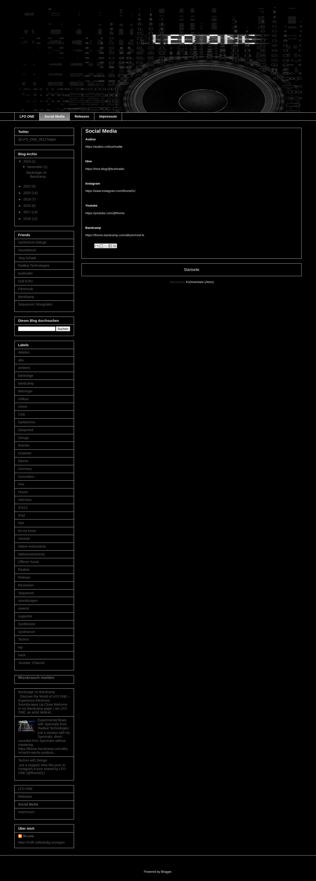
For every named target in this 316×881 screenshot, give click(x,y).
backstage (25, 375)
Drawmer (25, 453)
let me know (27, 531)
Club (21, 414)
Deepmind (25, 430)
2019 (27, 199)
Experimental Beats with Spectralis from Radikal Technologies (53, 724)
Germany (25, 469)
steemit (23, 608)
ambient (24, 368)
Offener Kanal (28, 562)
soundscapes (28, 600)
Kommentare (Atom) (200, 282)
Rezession (26, 585)
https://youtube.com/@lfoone (105, 213)
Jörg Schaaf (27, 258)
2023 (27, 186)
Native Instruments (32, 546)
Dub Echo (25, 281)
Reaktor (24, 569)
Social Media (54, 116)
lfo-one (28, 836)
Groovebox (26, 476)
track (21, 655)
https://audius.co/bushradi (103, 146)
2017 (27, 212)
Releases (82, 116)
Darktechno (26, 422)
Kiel (21, 523)
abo (21, 360)
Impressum (108, 116)
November (35, 167)
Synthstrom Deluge (32, 242)
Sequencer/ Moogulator (35, 304)
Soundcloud (27, 250)
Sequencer (26, 593)
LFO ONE (27, 116)
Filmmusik (25, 289)
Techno (23, 639)
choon (22, 406)
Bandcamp (26, 297)
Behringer (25, 391)
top (20, 647)
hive (21, 484)
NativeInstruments (31, 554)
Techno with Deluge (32, 760)
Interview (24, 500)
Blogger (166, 871)
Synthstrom (26, 632)
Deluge (23, 438)
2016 (27, 219)
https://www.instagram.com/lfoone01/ (110, 191)
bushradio (25, 273)
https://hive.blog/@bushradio (104, 169)
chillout (23, 399)
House (23, 492)
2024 (27, 161)
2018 (27, 206)
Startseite (191, 270)
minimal (24, 538)
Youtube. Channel (31, 663)
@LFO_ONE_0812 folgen (37, 139)
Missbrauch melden (36, 677)
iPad (21, 515)
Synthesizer (26, 624)
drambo (23, 445)
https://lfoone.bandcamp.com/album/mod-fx (114, 235)
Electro (23, 461)
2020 (27, 193)
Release (24, 577)
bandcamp (26, 383)
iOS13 (22, 507)
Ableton (23, 352)
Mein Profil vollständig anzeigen (41, 842)
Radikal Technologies (33, 265)
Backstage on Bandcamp (36, 174)
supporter (25, 616)
